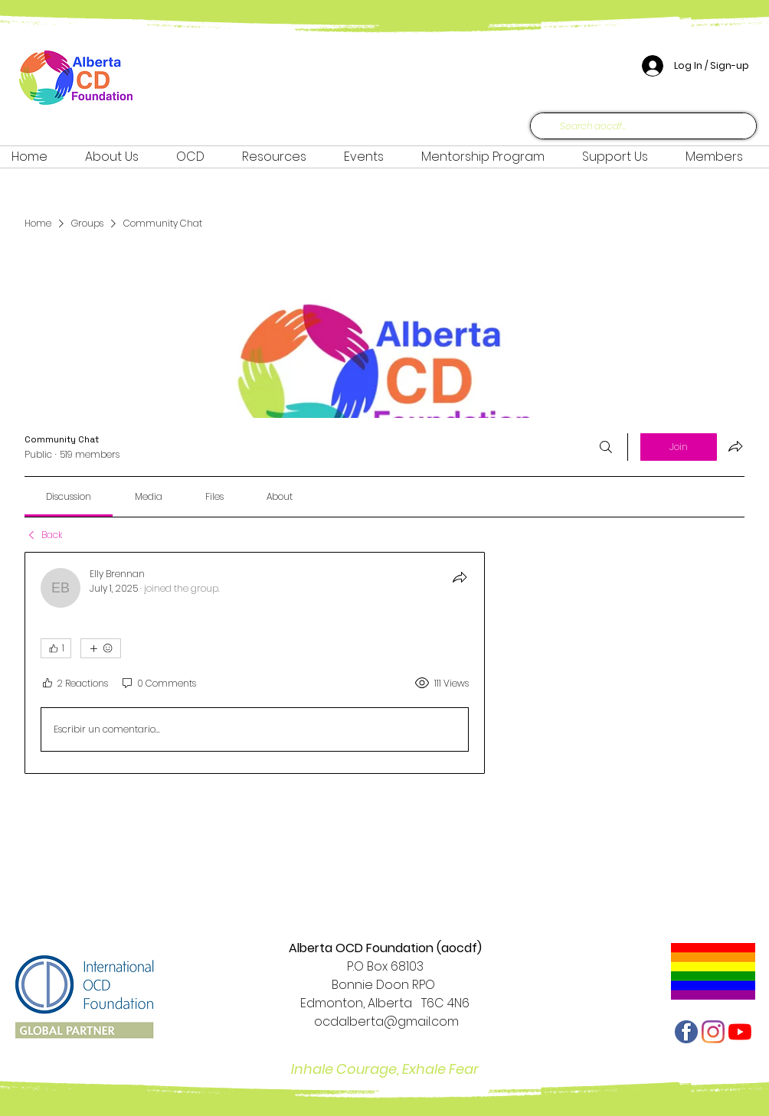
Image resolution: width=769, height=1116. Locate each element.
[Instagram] (713, 1031)
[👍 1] (56, 648)
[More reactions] (100, 648)
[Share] (459, 577)
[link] (68, 496)
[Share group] (735, 446)
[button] (198, 157)
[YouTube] (739, 1031)
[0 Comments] (158, 683)
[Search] (606, 447)
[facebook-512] (686, 1031)
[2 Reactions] (74, 683)
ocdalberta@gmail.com (385, 1021)
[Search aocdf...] (642, 126)
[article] (255, 663)
